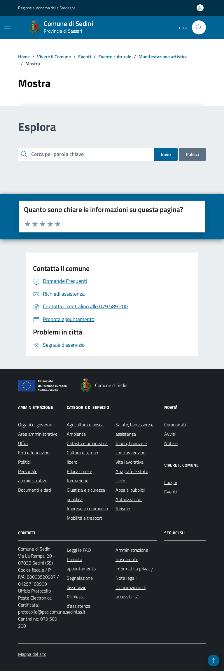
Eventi (170, 491)
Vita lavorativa (130, 461)
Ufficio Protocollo (34, 590)
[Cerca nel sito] (199, 27)
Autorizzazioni (129, 499)
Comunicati (175, 424)
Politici (24, 461)
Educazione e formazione (79, 476)
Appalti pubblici (130, 489)
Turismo (123, 508)
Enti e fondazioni (34, 452)
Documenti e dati (34, 489)
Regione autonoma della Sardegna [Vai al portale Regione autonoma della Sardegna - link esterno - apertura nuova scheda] (47, 8)
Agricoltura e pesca (85, 424)
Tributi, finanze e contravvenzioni (131, 448)
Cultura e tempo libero (82, 457)
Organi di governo (35, 424)
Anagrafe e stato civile (132, 476)
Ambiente (76, 433)
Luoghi (170, 482)
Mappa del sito (32, 654)
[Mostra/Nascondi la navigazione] (7, 26)
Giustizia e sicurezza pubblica (86, 494)
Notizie (171, 443)
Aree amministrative (37, 433)
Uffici (23, 443)
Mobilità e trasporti (85, 517)
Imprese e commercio (87, 508)
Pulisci (192, 154)
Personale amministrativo (32, 476)
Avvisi (170, 433)
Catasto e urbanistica (87, 443)
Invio (166, 154)
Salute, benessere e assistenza (134, 429)
